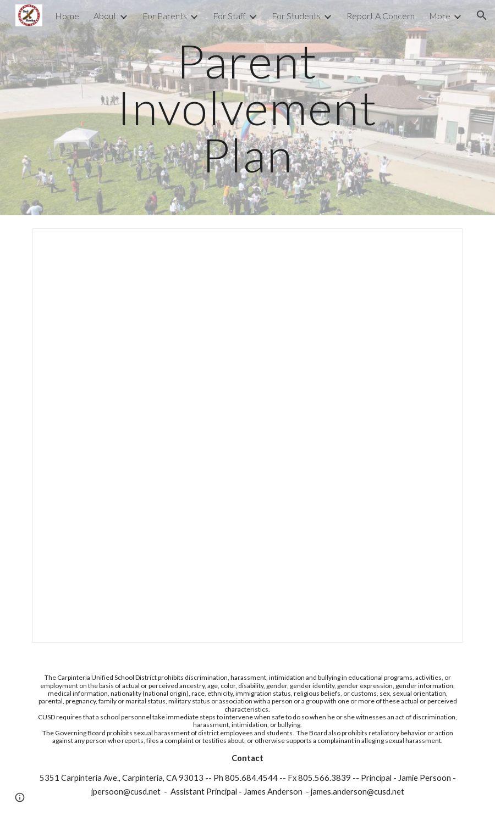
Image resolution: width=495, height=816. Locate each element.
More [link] (439, 15)
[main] (247, 107)
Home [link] (67, 15)
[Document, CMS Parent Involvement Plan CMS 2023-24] (247, 435)
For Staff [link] (229, 15)
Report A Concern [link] (380, 15)
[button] (482, 15)
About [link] (105, 15)
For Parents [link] (164, 15)
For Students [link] (296, 15)
